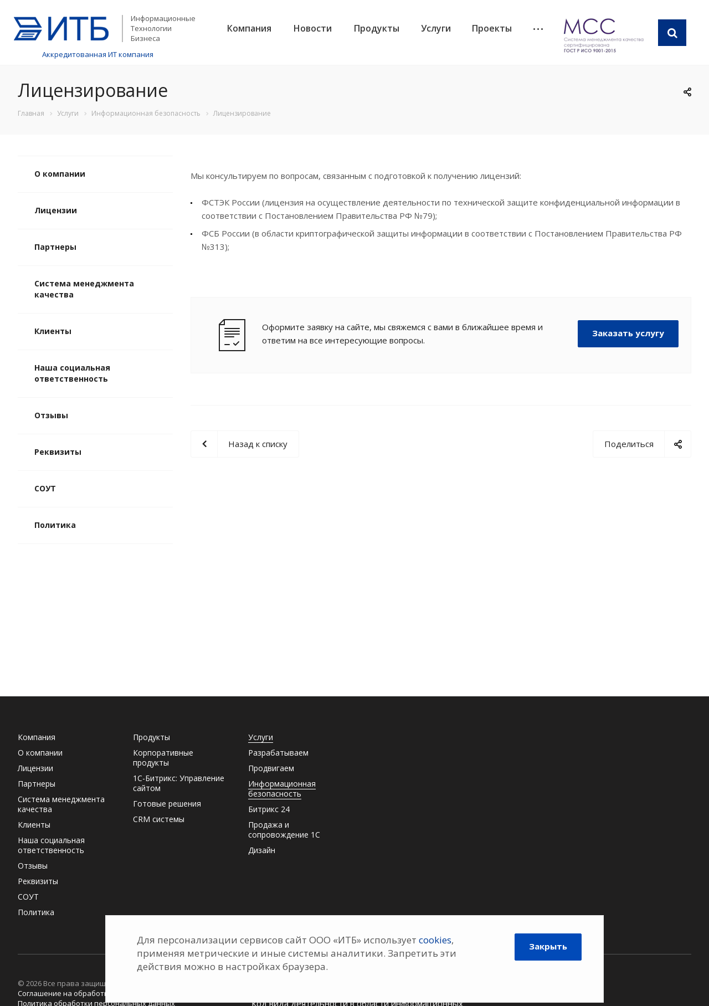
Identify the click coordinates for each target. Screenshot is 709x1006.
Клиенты (52, 331)
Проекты (492, 28)
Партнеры (55, 247)
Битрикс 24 (269, 809)
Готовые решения (167, 803)
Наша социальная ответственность (72, 373)
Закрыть (548, 946)
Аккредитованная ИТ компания (97, 54)
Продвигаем (271, 768)
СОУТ (45, 488)
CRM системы (158, 819)
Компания (249, 28)
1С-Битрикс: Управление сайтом (178, 783)
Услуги (436, 28)
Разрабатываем (278, 752)
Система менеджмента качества (84, 289)
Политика (55, 525)
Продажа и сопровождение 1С (284, 829)
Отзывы (51, 415)
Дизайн (261, 850)
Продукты (376, 28)
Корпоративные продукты (163, 757)
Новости (313, 28)
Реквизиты (57, 451)
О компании (59, 173)
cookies (435, 939)
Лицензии (55, 210)
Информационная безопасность (282, 788)
